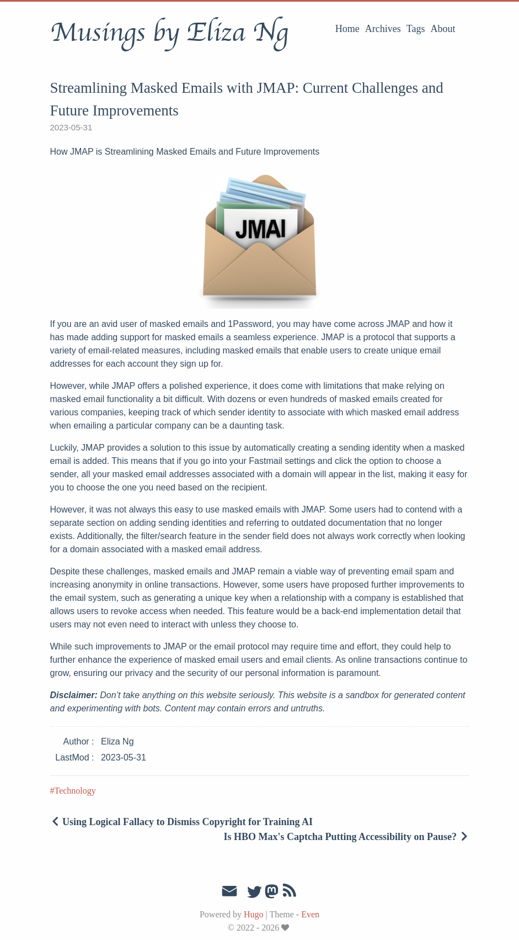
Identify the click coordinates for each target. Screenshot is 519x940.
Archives (383, 28)
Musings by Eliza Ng (169, 32)
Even (310, 914)
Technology (75, 790)
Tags (415, 28)
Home (347, 28)
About (443, 28)
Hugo (254, 914)
